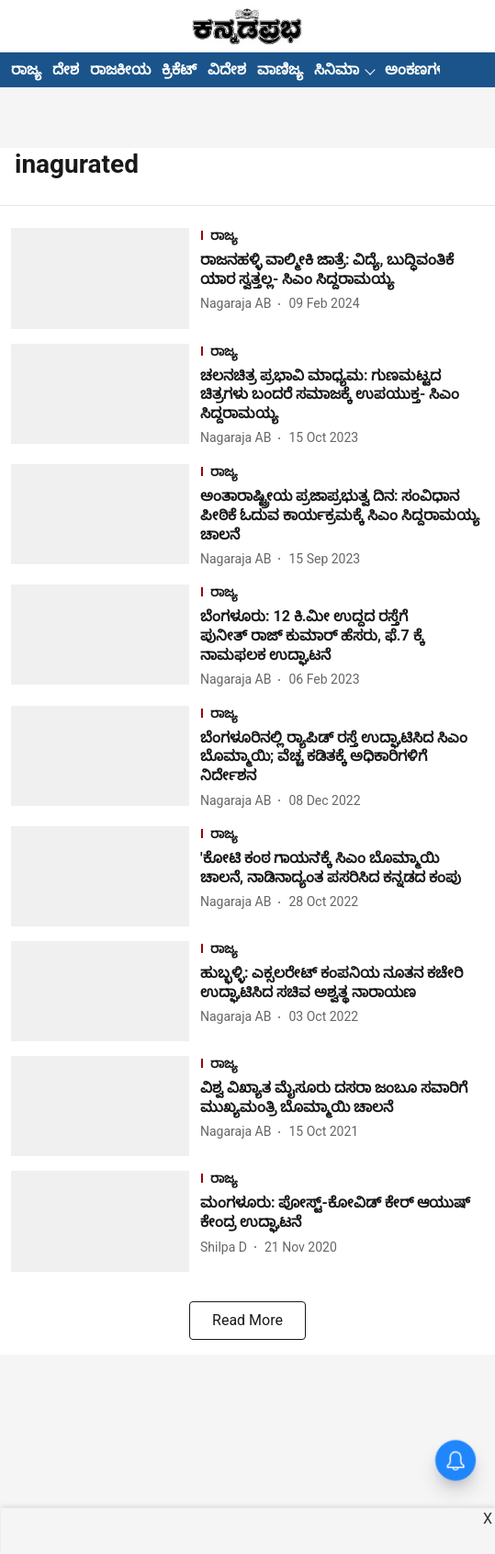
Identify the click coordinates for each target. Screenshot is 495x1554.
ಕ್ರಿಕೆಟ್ (179, 69)
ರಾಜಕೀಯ (120, 69)
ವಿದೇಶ (227, 69)
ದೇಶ (65, 69)
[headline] (342, 270)
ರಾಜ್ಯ (26, 69)
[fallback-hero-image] (105, 278)
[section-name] (342, 237)
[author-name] (239, 303)
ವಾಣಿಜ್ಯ (280, 69)
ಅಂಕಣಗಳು (418, 69)
